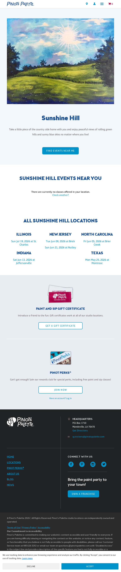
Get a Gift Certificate (60, 325)
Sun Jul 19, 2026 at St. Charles (24, 243)
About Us (13, 473)
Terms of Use (13, 527)
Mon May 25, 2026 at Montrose (97, 261)
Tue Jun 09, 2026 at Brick (60, 241)
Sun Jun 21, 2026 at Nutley (60, 247)
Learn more (27, 558)
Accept (90, 566)
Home (10, 456)
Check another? (60, 195)
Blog (10, 479)
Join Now (60, 389)
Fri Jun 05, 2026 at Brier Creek (97, 243)
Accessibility (44, 527)
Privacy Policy (29, 527)
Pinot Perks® (15, 468)
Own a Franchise (83, 493)
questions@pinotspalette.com (88, 436)
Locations (14, 462)
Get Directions (80, 430)
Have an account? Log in (60, 398)
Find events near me (60, 150)
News (10, 485)
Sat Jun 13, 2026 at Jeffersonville (24, 261)
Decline (31, 566)
